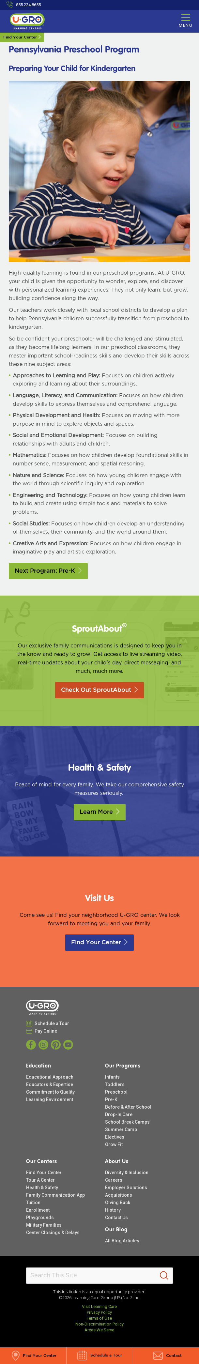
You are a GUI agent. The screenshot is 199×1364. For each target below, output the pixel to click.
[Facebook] (31, 1045)
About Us (117, 1161)
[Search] (164, 1275)
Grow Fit (114, 1144)
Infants (112, 1077)
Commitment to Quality (50, 1092)
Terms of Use (99, 1318)
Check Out (99, 690)
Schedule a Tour (52, 1023)
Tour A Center (40, 1180)
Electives (114, 1137)
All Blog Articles (122, 1240)
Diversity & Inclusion (126, 1172)
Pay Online (46, 1031)
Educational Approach (49, 1077)
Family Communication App (55, 1195)
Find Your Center (20, 37)
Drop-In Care (118, 1114)
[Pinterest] (56, 1045)
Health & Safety (42, 1187)
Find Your (99, 942)
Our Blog (116, 1230)
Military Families (44, 1225)
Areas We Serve (99, 1329)
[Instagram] (43, 1045)
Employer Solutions (126, 1187)
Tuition (33, 1202)
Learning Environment (49, 1099)
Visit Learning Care (99, 1306)
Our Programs (123, 1066)
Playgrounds (40, 1217)
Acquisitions (118, 1195)
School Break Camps (127, 1122)
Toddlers (115, 1084)
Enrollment (38, 1210)
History (113, 1210)
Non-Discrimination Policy (99, 1324)
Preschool (116, 1092)
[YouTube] (68, 1045)
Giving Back (117, 1202)
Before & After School (128, 1107)
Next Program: (48, 571)
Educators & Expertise (49, 1084)
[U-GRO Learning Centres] (27, 21)
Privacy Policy (99, 1312)
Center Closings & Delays (53, 1232)
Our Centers (41, 1161)
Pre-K (111, 1099)
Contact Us (116, 1217)
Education (38, 1066)
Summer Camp (121, 1129)
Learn (100, 812)
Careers (113, 1180)
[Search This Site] (99, 1275)
